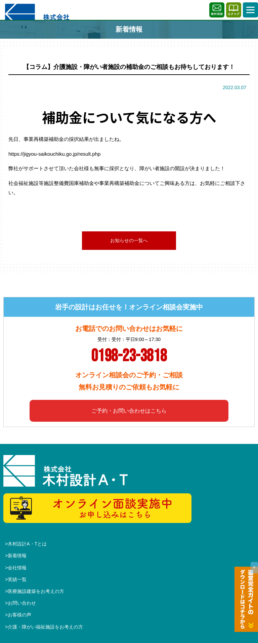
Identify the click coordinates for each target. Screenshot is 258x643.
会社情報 (17, 567)
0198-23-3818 (129, 356)
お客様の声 (19, 614)
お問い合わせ (22, 603)
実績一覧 (17, 579)
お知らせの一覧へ (129, 240)
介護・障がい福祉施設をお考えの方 (45, 627)
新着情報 (17, 555)
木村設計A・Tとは (27, 543)
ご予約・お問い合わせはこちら (129, 411)
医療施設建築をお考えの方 (36, 591)
